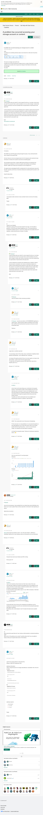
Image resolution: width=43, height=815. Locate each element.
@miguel (14, 296)
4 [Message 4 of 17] (7, 537)
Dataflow (6, 27)
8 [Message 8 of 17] (7, 177)
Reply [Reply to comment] (37, 127)
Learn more (3, 5)
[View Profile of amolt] (8, 42)
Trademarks (2, 809)
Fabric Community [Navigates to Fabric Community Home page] (12, 8)
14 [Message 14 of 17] (7, 124)
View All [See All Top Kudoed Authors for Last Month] (5, 780)
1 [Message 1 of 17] (7, 78)
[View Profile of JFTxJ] (8, 143)
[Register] (7, 750)
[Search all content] (28, 16)
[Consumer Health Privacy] (15, 811)
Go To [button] (38, 14)
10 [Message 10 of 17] (12, 366)
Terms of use (3, 807)
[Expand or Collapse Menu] (1, 11)
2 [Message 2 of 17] (7, 641)
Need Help (14, 75)
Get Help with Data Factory (27, 25)
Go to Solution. (23, 71)
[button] (30, 37)
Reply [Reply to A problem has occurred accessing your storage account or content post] (37, 81)
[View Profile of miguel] (11, 92)
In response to (7, 94)
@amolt (7, 101)
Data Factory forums (8, 25)
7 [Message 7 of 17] (7, 514)
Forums (17, 25)
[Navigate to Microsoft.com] (4, 8)
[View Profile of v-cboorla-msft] (12, 495)
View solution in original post (9, 121)
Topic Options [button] (36, 37)
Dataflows (8, 75)
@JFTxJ (14, 385)
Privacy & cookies (3, 805)
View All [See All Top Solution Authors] (5, 767)
